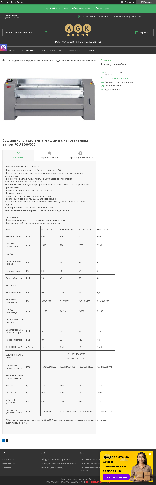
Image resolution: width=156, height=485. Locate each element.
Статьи (90, 50)
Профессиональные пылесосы (95, 459)
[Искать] (46, 32)
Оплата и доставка (51, 50)
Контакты (74, 50)
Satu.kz (92, 479)
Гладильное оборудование (25, 60)
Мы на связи (8, 463)
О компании (28, 50)
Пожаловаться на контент (97, 482)
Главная (10, 50)
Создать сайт (7, 2)
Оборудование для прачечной (56, 459)
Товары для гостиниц (52, 467)
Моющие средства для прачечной (58, 463)
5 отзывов (129, 2)
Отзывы (6, 467)
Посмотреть (103, 8)
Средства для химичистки (93, 463)
